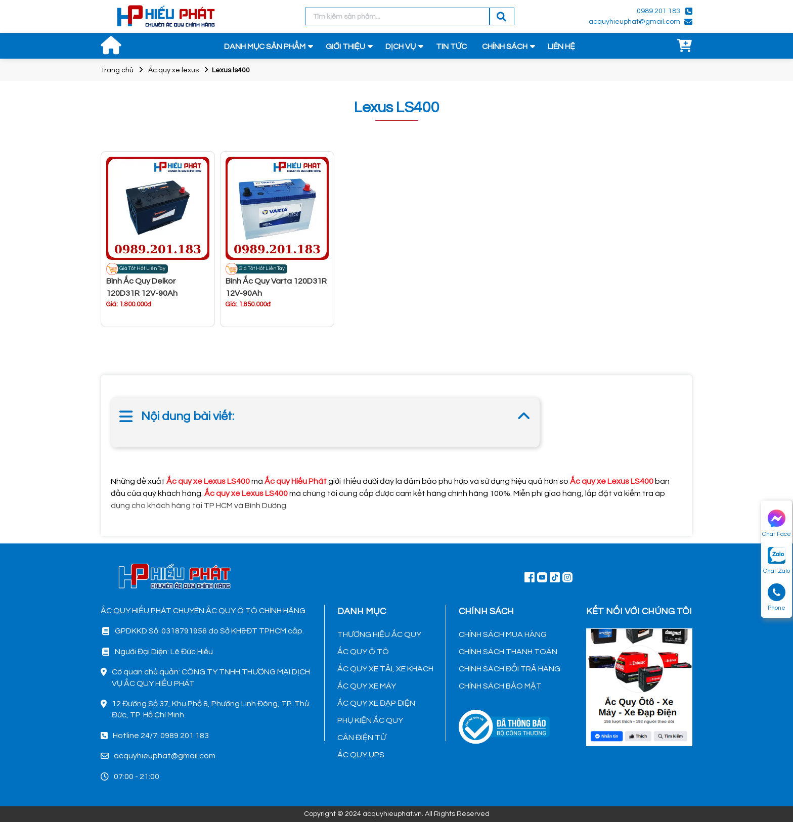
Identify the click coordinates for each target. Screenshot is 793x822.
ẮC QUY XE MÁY (366, 686)
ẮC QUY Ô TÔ (363, 652)
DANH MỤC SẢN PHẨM (264, 46)
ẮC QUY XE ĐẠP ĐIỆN (376, 703)
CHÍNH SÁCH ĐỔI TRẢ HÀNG (509, 669)
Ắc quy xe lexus (173, 70)
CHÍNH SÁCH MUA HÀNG (503, 634)
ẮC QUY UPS (360, 755)
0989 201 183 (658, 11)
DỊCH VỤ (400, 46)
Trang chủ (117, 70)
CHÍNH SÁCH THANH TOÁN (508, 652)
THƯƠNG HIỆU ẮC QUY (379, 634)
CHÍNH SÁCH (504, 46)
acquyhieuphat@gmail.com (634, 21)
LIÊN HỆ (561, 46)
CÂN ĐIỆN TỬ (361, 738)
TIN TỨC (451, 46)
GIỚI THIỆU (345, 46)
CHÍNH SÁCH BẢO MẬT (500, 686)
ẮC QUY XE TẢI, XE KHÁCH (385, 669)
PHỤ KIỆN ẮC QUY (370, 720)
